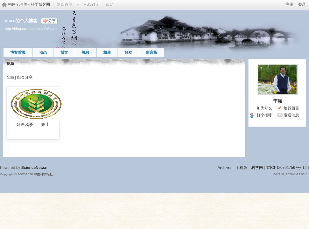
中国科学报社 (43, 174)
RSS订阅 (91, 4)
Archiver (225, 167)
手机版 (241, 167)
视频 (86, 52)
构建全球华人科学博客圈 (29, 4)
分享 (52, 21)
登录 (302, 4)
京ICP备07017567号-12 (286, 167)
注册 (289, 4)
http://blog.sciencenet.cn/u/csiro (31, 28)
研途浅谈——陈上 (33, 124)
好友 (128, 52)
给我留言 (291, 108)
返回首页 (64, 4)
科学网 (257, 167)
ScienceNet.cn (34, 167)
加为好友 (264, 108)
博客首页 (17, 52)
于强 (277, 101)
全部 (10, 77)
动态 (43, 52)
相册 (107, 52)
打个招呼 (264, 115)
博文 (64, 52)
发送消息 (291, 115)
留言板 (151, 52)
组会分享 (24, 77)
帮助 (109, 4)
